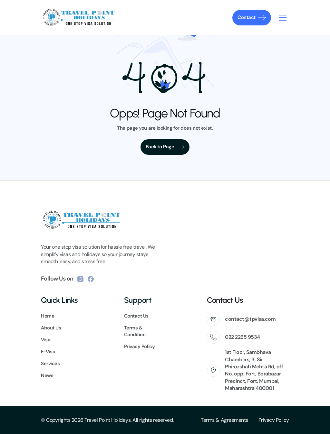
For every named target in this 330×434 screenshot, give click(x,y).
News (47, 375)
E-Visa (48, 351)
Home (47, 316)
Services (50, 363)
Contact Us (136, 316)
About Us (51, 328)
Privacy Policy (273, 420)
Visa (45, 340)
